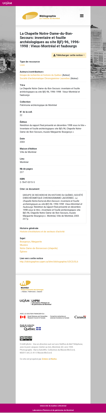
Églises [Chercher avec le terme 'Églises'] (23, 251)
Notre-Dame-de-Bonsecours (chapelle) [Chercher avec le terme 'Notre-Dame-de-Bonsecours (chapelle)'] (39, 248)
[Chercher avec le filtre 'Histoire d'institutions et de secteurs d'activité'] (42, 231)
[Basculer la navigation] (82, 15)
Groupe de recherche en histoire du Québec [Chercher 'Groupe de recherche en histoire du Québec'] (41, 75)
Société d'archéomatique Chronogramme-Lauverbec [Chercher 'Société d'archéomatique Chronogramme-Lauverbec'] (45, 78)
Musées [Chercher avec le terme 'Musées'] (24, 245)
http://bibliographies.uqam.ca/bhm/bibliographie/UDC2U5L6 (49, 261)
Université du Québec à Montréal (53, 406)
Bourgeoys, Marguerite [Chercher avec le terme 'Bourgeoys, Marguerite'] (31, 241)
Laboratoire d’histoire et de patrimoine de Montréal (53, 410)
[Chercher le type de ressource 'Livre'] (22, 65)
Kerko (54, 359)
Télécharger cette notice (68, 55)
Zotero (45, 359)
